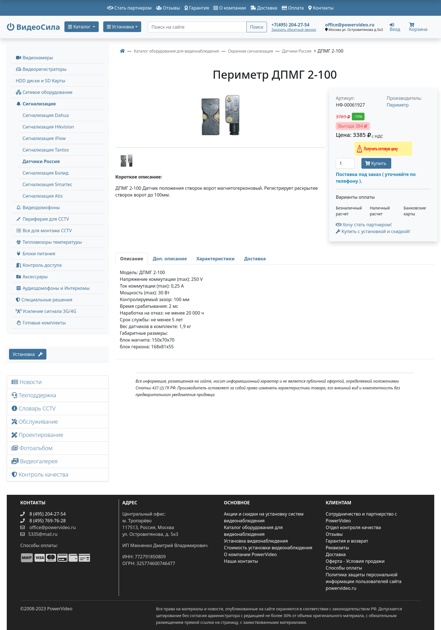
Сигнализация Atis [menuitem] (42, 196)
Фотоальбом (32, 448)
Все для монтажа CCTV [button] (44, 230)
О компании (229, 8)
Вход (395, 26)
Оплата (293, 8)
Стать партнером (129, 8)
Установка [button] (120, 27)
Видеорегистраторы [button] (41, 69)
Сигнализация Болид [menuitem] (45, 173)
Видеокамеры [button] (34, 58)
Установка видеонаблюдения (256, 541)
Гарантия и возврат (347, 541)
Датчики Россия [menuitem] (41, 161)
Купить (376, 163)
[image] (220, 115)
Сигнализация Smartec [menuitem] (47, 184)
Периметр (398, 105)
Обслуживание (35, 421)
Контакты (321, 8)
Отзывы (168, 8)
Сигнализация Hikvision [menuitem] (48, 127)
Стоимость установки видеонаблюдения (268, 548)
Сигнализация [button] (36, 104)
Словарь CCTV (34, 408)
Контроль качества (41, 474)
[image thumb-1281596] (126, 160)
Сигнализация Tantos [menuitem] (45, 150)
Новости (27, 382)
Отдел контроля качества (353, 527)
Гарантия (196, 8)
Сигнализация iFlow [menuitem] (44, 138)
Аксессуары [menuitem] (32, 277)
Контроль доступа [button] (39, 265)
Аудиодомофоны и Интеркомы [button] (53, 288)
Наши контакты (241, 561)
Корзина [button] (418, 27)
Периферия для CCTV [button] (42, 219)
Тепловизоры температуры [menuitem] (49, 242)
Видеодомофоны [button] (38, 207)
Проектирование (37, 435)
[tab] (131, 259)
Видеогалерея (35, 461)
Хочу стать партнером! (364, 225)
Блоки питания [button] (35, 253)
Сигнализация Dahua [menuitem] (45, 115)
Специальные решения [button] (44, 300)
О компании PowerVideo (250, 554)
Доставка (263, 8)
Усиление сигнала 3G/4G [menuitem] (46, 311)
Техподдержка (34, 395)
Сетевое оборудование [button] (44, 92)
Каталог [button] (79, 27)
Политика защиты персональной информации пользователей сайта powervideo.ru (364, 581)
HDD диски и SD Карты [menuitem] (40, 81)
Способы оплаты (344, 568)
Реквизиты (337, 548)
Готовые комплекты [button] (41, 323)
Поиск (257, 27)
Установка (28, 354)
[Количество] (345, 163)
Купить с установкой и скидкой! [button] (373, 231)
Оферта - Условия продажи (355, 561)
